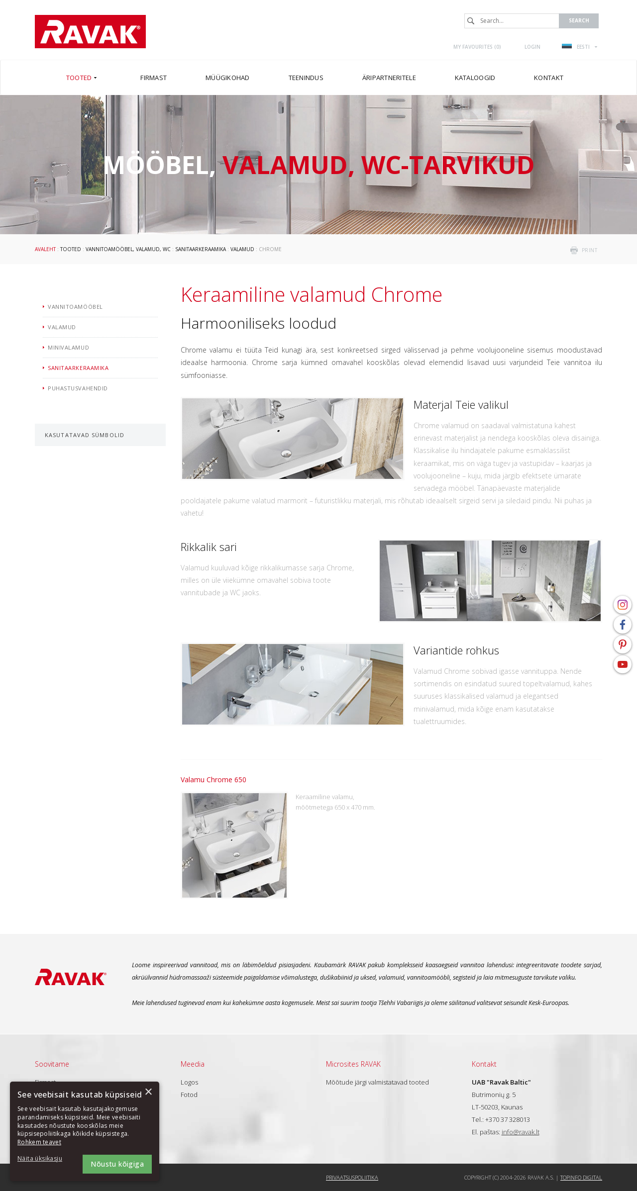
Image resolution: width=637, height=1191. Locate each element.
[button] (44, 1159)
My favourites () (477, 46)
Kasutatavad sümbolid (84, 435)
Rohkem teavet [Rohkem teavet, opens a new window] (39, 1142)
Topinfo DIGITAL (581, 1177)
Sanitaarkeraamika (200, 249)
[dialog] (84, 1131)
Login (532, 46)
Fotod (189, 1094)
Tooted (70, 249)
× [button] (148, 1092)
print (590, 250)
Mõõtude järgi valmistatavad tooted (377, 1082)
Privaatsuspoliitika (352, 1177)
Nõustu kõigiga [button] (117, 1164)
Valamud (242, 249)
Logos (189, 1082)
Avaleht (45, 249)
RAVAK (90, 31)
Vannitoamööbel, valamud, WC (128, 249)
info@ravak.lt (520, 1131)
